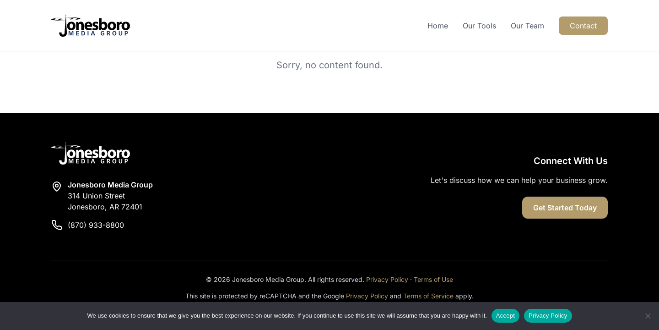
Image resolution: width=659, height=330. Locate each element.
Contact (583, 25)
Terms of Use (433, 279)
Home (437, 25)
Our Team (527, 25)
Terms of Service (428, 296)
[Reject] (647, 315)
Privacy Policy (387, 279)
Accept (505, 315)
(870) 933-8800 (96, 225)
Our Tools (479, 25)
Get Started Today (565, 207)
